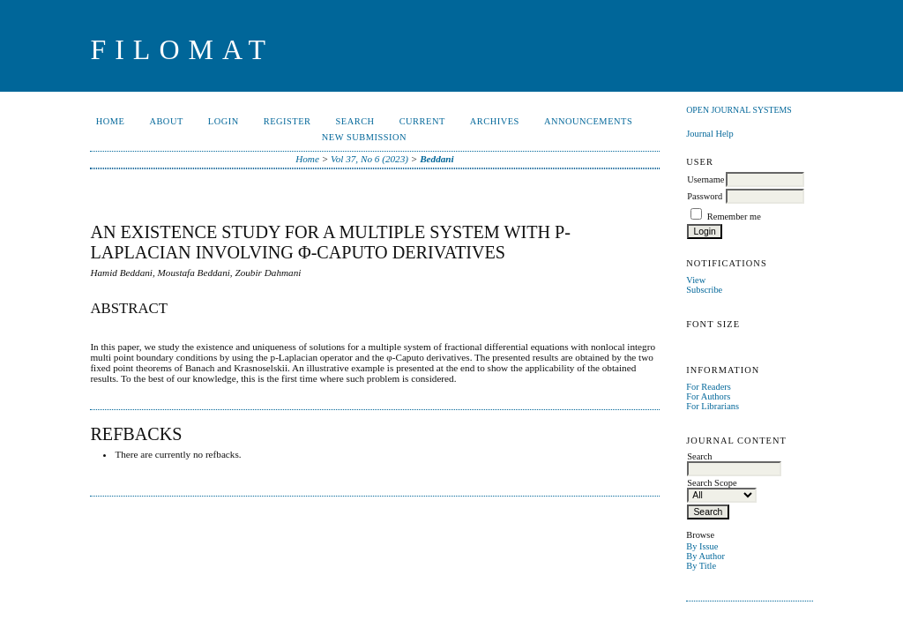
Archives (494, 121)
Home (110, 121)
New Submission (364, 137)
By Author (705, 556)
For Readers (708, 387)
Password (704, 196)
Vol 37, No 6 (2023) (369, 158)
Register (287, 121)
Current (422, 121)
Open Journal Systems (739, 110)
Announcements (588, 121)
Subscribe (704, 290)
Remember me (734, 216)
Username (705, 179)
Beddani (437, 158)
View (695, 280)
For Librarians (712, 406)
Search (355, 121)
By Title (701, 566)
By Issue (702, 546)
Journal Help (709, 133)
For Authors (708, 396)
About (166, 121)
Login (223, 121)
